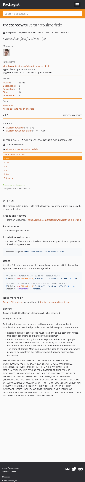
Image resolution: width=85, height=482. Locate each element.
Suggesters (8, 89)
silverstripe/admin (15, 127)
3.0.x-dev (8, 178)
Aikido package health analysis (18, 108)
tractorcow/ (14, 25)
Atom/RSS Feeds (9, 471)
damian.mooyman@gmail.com (55, 302)
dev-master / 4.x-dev (14, 154)
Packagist (11, 4)
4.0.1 (6, 170)
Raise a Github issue (13, 302)
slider (36, 149)
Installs (6, 82)
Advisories (8, 105)
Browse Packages (9, 480)
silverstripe (24, 149)
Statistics (6, 477)
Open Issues (9, 95)
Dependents (9, 85)
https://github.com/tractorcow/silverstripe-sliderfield (54, 219)
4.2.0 (6, 158)
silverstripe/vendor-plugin (19, 130)
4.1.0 (6, 162)
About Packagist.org (10, 468)
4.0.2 (6, 166)
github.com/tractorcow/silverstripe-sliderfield (26, 66)
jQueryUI (11, 149)
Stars (5, 92)
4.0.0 (6, 174)
